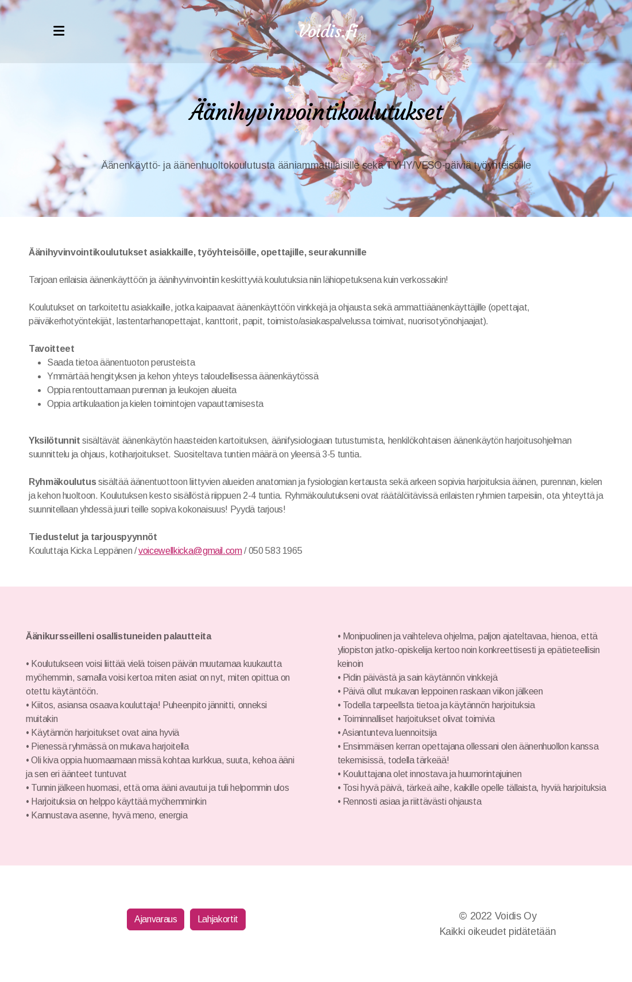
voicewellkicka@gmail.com (190, 551)
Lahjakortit (217, 919)
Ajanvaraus (155, 919)
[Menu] (59, 31)
